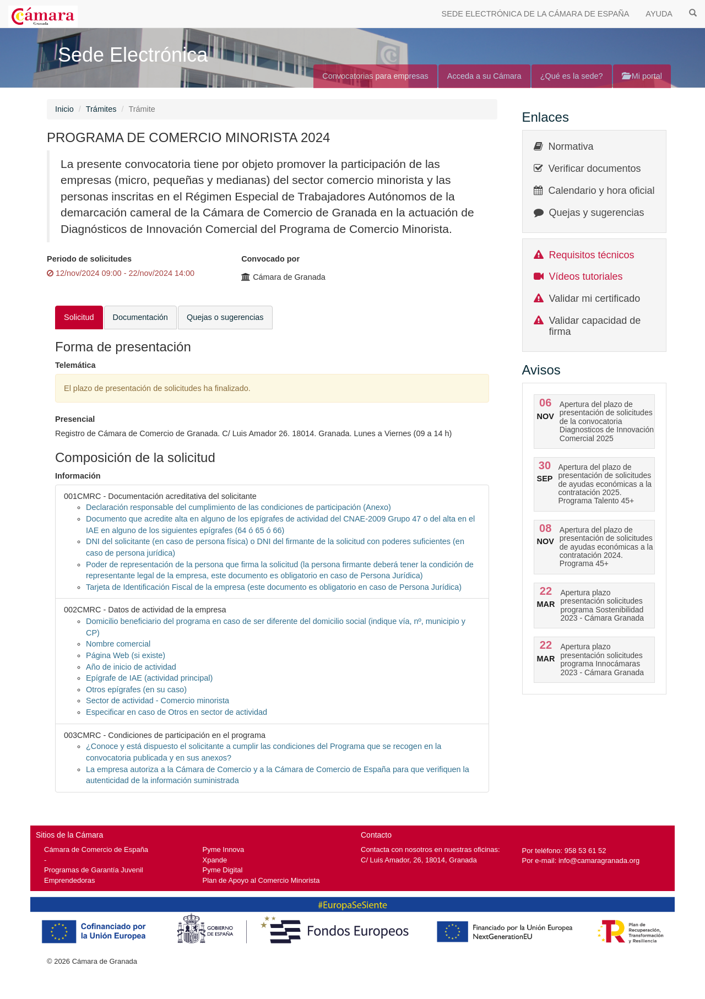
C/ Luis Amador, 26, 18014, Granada (419, 860)
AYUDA (659, 13)
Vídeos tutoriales (586, 276)
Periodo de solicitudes (89, 258)
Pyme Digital (223, 870)
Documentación (140, 317)
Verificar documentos (595, 168)
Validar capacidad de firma (595, 326)
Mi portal (642, 76)
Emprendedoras (69, 880)
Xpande (215, 860)
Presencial (75, 419)
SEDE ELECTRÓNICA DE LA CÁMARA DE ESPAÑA (536, 13)
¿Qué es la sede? (571, 76)
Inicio (64, 109)
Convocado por (270, 258)
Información (78, 475)
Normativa (571, 146)
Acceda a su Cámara (484, 76)
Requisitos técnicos (591, 254)
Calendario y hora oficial (602, 190)
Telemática (75, 365)
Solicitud (79, 317)
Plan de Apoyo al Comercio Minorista (261, 880)
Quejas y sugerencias (596, 212)
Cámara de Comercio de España (96, 849)
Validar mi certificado (595, 298)
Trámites (101, 109)
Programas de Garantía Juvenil (93, 870)
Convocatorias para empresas (375, 76)
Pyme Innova (224, 849)
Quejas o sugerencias (225, 317)
